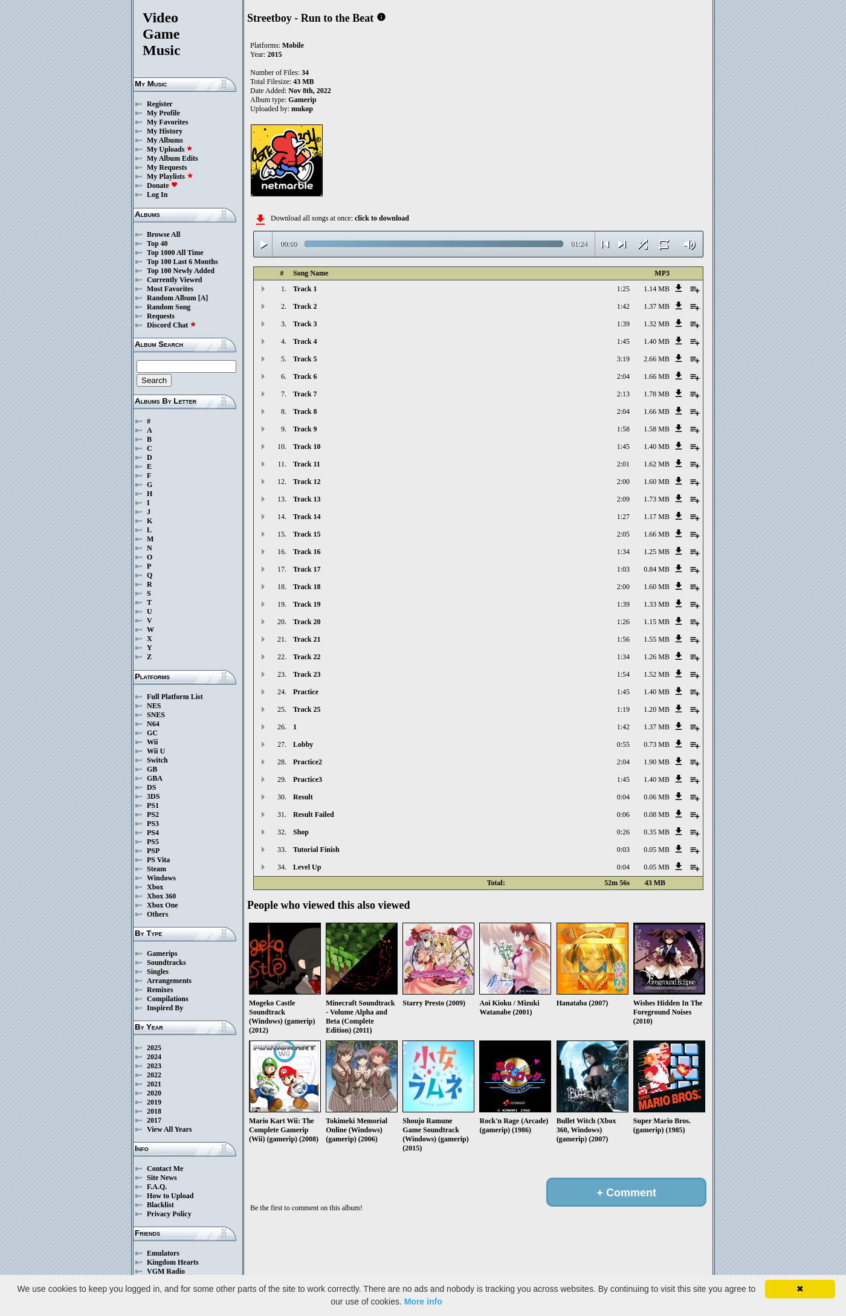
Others (157, 914)
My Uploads (170, 149)
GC (152, 733)
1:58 (623, 429)
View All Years (169, 1129)
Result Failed (313, 814)
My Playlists (170, 176)
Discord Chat (171, 325)
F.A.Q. (157, 1186)
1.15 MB (657, 622)
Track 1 (305, 289)
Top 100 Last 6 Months (182, 261)
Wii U (156, 751)
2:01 (623, 464)
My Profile (163, 113)
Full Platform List (175, 696)
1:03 (623, 569)
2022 (154, 1075)
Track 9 (305, 429)
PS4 (153, 832)
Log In (157, 194)
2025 (154, 1047)
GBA (155, 778)
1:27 (623, 516)
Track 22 (306, 657)
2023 (154, 1066)
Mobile (293, 45)
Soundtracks (166, 962)
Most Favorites (170, 289)
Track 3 (305, 324)
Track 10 (306, 446)
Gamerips (162, 953)
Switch (157, 760)
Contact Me (165, 1168)
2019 (154, 1102)
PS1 (153, 805)
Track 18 (306, 586)
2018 (154, 1111)
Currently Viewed (174, 280)
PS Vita (158, 860)
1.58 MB (657, 429)
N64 (153, 724)
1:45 (623, 341)
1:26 (623, 622)
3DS (153, 796)
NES (154, 706)
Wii (152, 742)
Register (160, 104)
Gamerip (302, 99)
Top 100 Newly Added (181, 270)
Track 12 (306, 481)
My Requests (167, 167)
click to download (382, 218)
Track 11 (306, 464)
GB (152, 769)
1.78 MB (657, 394)
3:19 (623, 359)
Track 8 (305, 411)
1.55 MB (657, 639)
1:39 (623, 324)
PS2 (153, 814)
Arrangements (169, 980)
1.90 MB (657, 762)
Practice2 (307, 762)
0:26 (623, 832)
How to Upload (170, 1196)
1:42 (623, 306)
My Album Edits (172, 158)
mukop (302, 109)
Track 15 (306, 534)
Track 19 (306, 604)
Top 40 (157, 243)
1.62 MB (657, 464)
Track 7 (305, 394)
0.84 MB (657, 569)
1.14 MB (657, 289)
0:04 (623, 797)
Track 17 (306, 569)
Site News (162, 1177)
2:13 (623, 394)
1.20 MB (657, 709)
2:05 (623, 534)
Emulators (163, 1253)
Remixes (160, 989)
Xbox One (162, 905)
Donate (162, 185)
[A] (203, 298)
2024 (154, 1057)
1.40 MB (657, 341)
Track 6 (305, 376)
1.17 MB (657, 516)
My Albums (165, 140)
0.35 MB (657, 832)
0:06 (623, 814)
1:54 (623, 674)
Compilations (168, 999)
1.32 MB (657, 324)
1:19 (623, 709)
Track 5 (305, 359)
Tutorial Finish (316, 849)
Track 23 (306, 674)
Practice (305, 692)
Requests (161, 316)
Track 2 (305, 306)
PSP (153, 851)
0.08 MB (657, 814)
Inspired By (165, 1008)
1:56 (623, 639)
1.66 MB (657, 376)
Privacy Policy (169, 1214)
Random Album (171, 298)
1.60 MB (657, 481)
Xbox (155, 887)
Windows (161, 878)
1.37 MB (657, 306)
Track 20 (306, 622)
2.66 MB (657, 359)
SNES (156, 715)
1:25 (623, 289)
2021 (154, 1084)
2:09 (623, 499)
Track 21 (306, 639)
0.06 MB (657, 797)
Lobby (303, 744)
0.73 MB (657, 744)
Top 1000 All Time (175, 252)
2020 (154, 1093)
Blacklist (160, 1205)
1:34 (623, 551)
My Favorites (167, 122)
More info (423, 1301)
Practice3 (307, 779)
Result (303, 797)
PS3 (153, 823)
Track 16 (306, 551)
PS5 (153, 841)
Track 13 (306, 499)
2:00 (623, 481)
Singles (158, 971)
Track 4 (305, 341)
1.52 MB (657, 674)
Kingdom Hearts (173, 1262)
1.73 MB (657, 499)
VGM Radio (166, 1271)
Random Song (168, 307)
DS (151, 787)
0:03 (623, 849)
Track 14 (306, 516)
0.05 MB (657, 849)
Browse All (163, 234)
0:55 (623, 744)
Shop (301, 832)
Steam (156, 869)
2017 (154, 1120)
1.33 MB (657, 604)
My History (164, 131)
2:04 (623, 376)
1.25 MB (657, 551)
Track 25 (306, 709)
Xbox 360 (161, 896)
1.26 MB (657, 657)
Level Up (307, 867)
